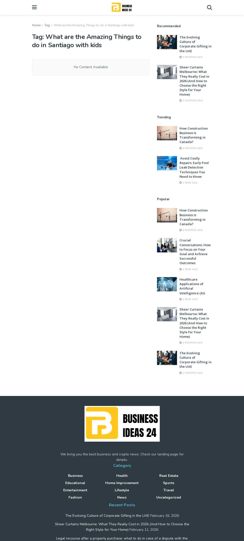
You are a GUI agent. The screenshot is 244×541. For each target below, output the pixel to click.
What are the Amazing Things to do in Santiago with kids (94, 25)
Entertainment (75, 490)
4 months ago (191, 148)
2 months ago (191, 57)
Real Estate (168, 475)
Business (75, 475)
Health (122, 475)
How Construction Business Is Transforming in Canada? (194, 135)
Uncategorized (168, 497)
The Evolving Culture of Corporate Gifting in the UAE (196, 44)
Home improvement (121, 483)
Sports (168, 483)
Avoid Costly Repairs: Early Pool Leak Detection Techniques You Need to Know (194, 167)
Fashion (75, 497)
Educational (75, 483)
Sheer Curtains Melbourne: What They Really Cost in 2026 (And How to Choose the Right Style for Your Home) (194, 81)
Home (36, 25)
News (121, 497)
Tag (47, 25)
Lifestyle (122, 490)
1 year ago (189, 182)
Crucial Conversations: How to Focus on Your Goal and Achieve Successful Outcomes (195, 251)
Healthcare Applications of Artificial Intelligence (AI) (193, 286)
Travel (169, 490)
